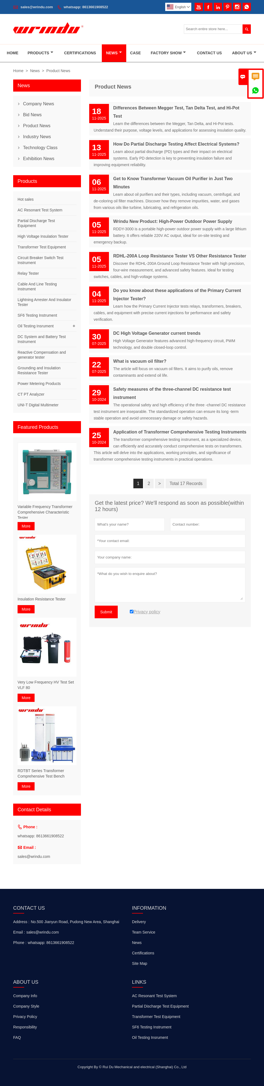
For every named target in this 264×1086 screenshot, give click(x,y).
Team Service (143, 932)
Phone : (19, 942)
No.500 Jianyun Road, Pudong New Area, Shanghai (75, 922)
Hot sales (25, 199)
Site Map (139, 963)
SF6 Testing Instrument (37, 315)
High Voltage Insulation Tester (43, 236)
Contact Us (209, 53)
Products (41, 53)
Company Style (26, 1006)
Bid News (32, 114)
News (114, 53)
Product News (36, 125)
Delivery (139, 922)
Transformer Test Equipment (42, 247)
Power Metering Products (39, 383)
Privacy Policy (25, 1016)
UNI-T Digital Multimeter (38, 405)
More (26, 526)
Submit (106, 612)
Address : (21, 922)
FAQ (17, 1037)
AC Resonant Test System (40, 210)
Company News (38, 103)
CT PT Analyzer (31, 394)
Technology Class (40, 147)
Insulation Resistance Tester (42, 599)
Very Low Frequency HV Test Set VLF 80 (46, 685)
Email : (19, 932)
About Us (244, 53)
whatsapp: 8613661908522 (86, 7)
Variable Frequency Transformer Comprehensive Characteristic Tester (45, 512)
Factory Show (168, 53)
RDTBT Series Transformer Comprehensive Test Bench (41, 773)
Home (12, 53)
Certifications (80, 53)
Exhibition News (38, 158)
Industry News (37, 136)
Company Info (25, 996)
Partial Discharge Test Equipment (160, 1006)
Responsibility (25, 1027)
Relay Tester (28, 273)
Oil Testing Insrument (36, 326)
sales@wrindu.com (37, 7)
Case (135, 53)
